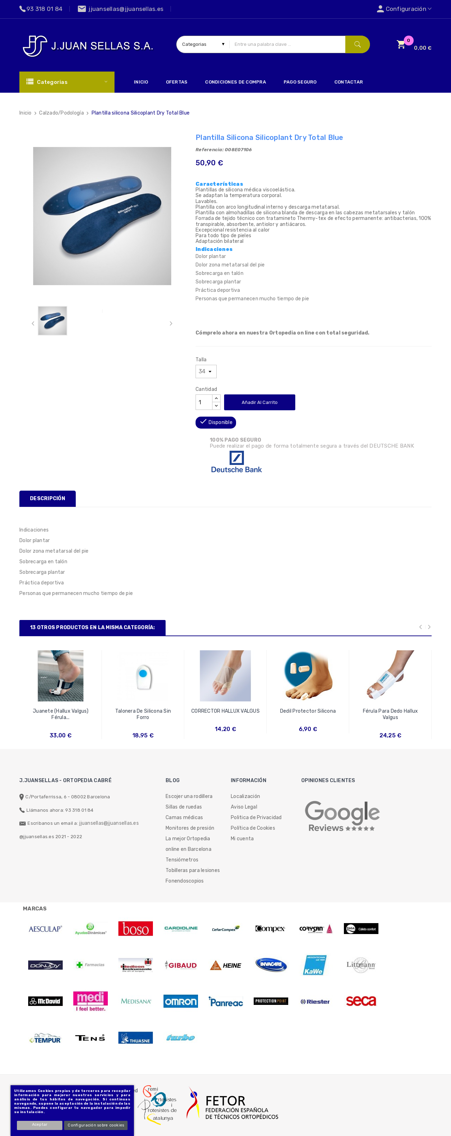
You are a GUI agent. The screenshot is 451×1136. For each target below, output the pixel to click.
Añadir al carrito (260, 402)
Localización (245, 796)
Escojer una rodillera (189, 796)
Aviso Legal (244, 807)
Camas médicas (184, 818)
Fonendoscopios (185, 881)
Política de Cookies (253, 828)
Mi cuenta (242, 839)
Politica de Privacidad (256, 818)
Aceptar (40, 1124)
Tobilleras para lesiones (193, 870)
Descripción (47, 499)
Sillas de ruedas (184, 807)
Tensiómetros (182, 860)
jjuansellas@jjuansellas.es (109, 823)
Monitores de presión (190, 828)
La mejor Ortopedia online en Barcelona (188, 844)
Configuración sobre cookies (96, 1125)
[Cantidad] (204, 402)
